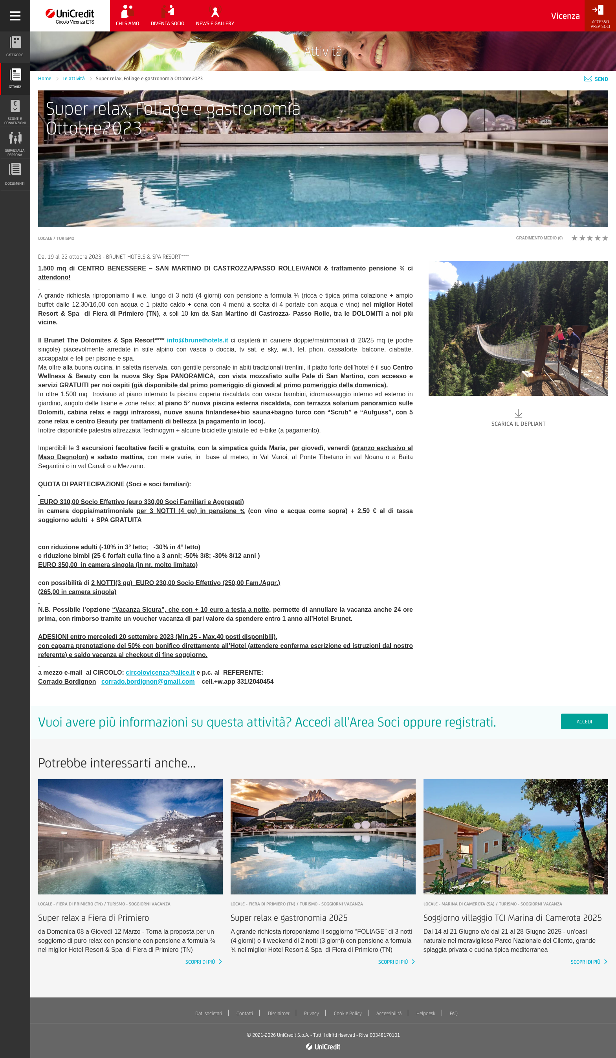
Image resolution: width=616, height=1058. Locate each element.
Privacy (311, 1013)
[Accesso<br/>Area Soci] (600, 17)
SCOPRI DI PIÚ (200, 962)
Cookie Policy (348, 1013)
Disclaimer (279, 1013)
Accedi (584, 722)
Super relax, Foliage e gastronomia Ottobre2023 (149, 78)
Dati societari (208, 1013)
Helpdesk (425, 1013)
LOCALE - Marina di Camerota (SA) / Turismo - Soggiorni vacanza (493, 904)
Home (45, 78)
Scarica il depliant (518, 417)
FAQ (454, 1013)
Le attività (74, 78)
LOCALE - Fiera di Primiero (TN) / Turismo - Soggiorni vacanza (104, 904)
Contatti (244, 1013)
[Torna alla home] (70, 15)
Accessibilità (389, 1013)
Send (596, 79)
